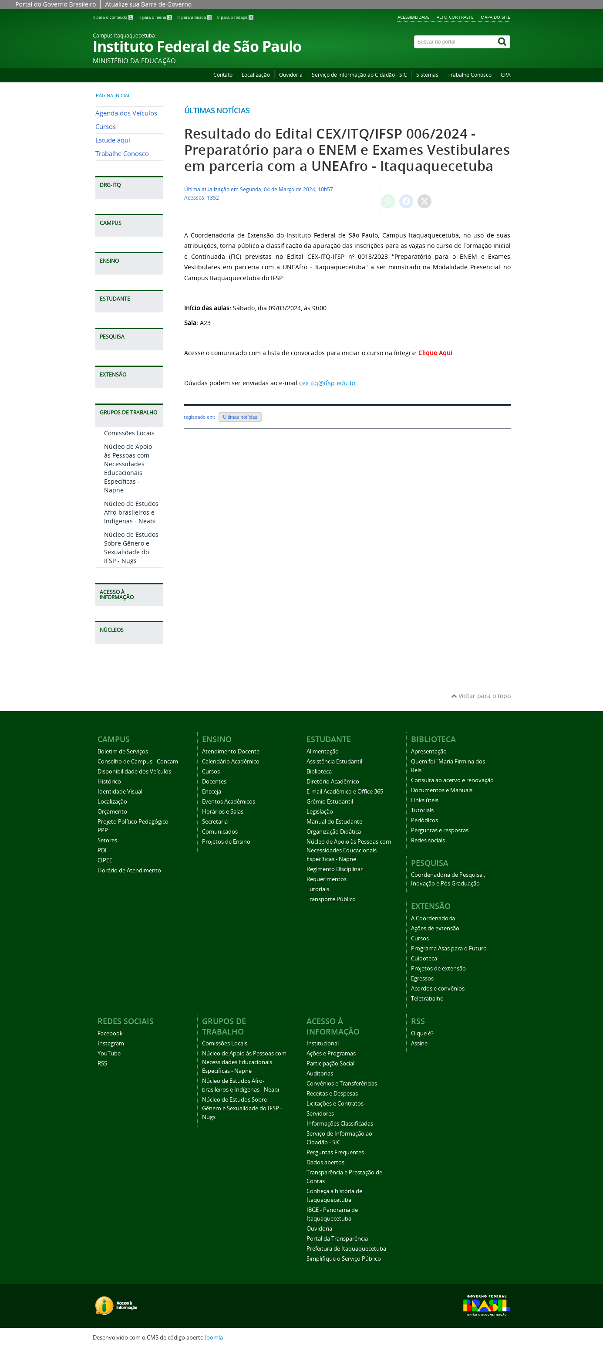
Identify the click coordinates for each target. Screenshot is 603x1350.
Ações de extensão (435, 928)
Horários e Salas (222, 811)
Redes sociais (428, 840)
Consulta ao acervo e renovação (452, 780)
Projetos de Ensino (226, 841)
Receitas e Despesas (332, 1093)
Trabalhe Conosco (470, 74)
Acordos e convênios (438, 988)
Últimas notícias (216, 110)
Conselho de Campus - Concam (138, 761)
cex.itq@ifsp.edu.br (327, 383)
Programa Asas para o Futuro (449, 948)
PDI (102, 850)
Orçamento (112, 811)
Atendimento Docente (230, 751)
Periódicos (424, 820)
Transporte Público (331, 899)
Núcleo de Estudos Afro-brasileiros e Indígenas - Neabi (131, 512)
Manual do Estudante (334, 821)
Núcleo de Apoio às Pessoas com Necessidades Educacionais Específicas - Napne (128, 468)
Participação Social (330, 1063)
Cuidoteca (424, 958)
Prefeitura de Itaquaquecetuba (346, 1248)
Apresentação (429, 751)
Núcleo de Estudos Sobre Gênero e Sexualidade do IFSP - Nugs (131, 547)
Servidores (320, 1113)
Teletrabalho (427, 998)
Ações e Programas (331, 1053)
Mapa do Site (495, 17)
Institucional (323, 1043)
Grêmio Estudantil (330, 801)
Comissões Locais (129, 433)
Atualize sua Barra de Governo (148, 4)
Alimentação (323, 751)
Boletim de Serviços (123, 751)
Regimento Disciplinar (335, 869)
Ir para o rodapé (235, 17)
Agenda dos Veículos (126, 113)
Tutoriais (318, 889)
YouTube (109, 1053)
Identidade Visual (120, 791)
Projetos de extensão (438, 968)
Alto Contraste (455, 17)
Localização (256, 74)
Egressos (422, 978)
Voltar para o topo (481, 696)
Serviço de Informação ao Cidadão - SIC (359, 74)
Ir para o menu (155, 17)
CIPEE (105, 860)
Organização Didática (334, 831)
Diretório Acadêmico (333, 781)
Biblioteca (319, 771)
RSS (102, 1063)
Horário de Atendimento (129, 870)
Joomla (214, 1337)
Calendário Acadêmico (230, 761)
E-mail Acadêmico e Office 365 (345, 791)
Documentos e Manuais (441, 790)
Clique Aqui (436, 353)
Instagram (111, 1043)
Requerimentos (327, 879)
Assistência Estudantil (334, 761)
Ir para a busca (195, 17)
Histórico (109, 781)
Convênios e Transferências (342, 1083)
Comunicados (220, 831)
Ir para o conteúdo (113, 17)
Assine (419, 1043)
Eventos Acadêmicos (228, 801)
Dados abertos (325, 1162)
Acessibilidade (414, 17)
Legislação (320, 811)
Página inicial (113, 95)
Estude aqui (112, 140)
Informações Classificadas (340, 1123)
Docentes (214, 781)
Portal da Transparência (337, 1238)
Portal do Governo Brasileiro (55, 4)
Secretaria (215, 821)
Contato (222, 74)
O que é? (422, 1033)
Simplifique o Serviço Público (344, 1258)
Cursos (105, 126)
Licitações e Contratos (335, 1103)
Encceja (211, 791)
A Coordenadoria (433, 918)
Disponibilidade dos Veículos (134, 771)
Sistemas (427, 74)
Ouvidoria (291, 74)
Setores (107, 840)
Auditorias (320, 1073)
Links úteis (424, 800)
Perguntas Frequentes (335, 1152)
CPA (506, 74)
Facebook (110, 1033)
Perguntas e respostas (439, 830)
